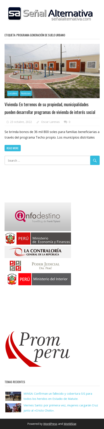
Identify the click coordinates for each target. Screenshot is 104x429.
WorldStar (70, 424)
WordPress (50, 424)
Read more (13, 148)
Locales (12, 93)
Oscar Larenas (50, 121)
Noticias (26, 93)
